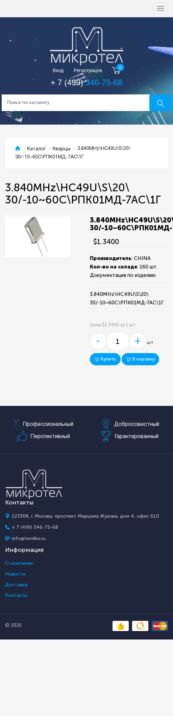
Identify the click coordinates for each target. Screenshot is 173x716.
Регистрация (88, 70)
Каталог (36, 149)
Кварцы (62, 149)
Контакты (16, 595)
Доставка (16, 585)
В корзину (140, 359)
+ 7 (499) (87, 82)
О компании (19, 563)
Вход (58, 70)
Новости (15, 574)
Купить (105, 359)
